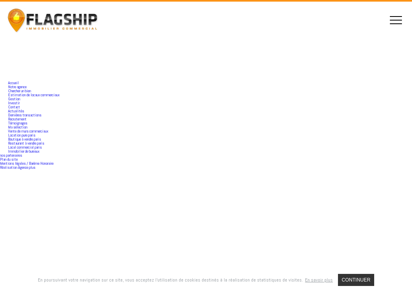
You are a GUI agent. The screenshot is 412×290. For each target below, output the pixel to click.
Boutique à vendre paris (24, 139)
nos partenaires (11, 155)
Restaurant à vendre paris (26, 143)
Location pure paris (21, 135)
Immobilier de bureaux (23, 151)
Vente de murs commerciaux (28, 131)
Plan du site (9, 159)
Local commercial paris (25, 147)
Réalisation (17, 167)
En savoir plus (319, 280)
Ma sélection (17, 127)
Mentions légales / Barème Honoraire (27, 163)
